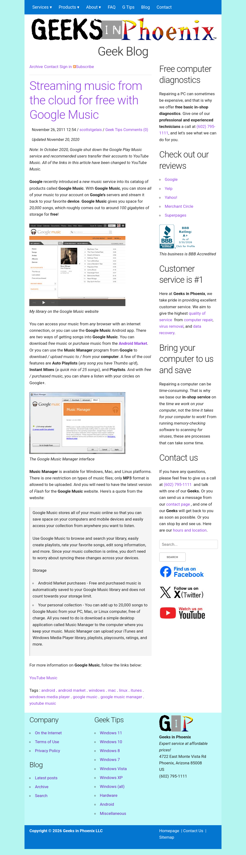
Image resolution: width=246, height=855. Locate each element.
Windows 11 (111, 732)
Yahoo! (171, 197)
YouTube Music (43, 677)
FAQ (111, 7)
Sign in (66, 66)
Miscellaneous (113, 813)
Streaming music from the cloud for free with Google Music (85, 100)
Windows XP (111, 777)
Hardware (108, 795)
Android (107, 804)
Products (67, 7)
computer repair (198, 319)
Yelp (168, 188)
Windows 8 (110, 750)
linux (123, 690)
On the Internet (48, 732)
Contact (164, 7)
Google (171, 179)
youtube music (42, 703)
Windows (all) (112, 786)
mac (112, 690)
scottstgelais (91, 129)
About (92, 7)
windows (97, 690)
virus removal (171, 326)
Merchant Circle (179, 206)
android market (72, 690)
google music (85, 696)
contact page (178, 504)
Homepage (169, 830)
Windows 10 (111, 741)
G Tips (128, 7)
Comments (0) (135, 129)
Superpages (175, 215)
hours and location (190, 530)
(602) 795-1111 (178, 484)
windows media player (49, 696)
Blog (145, 7)
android (48, 690)
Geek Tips (113, 129)
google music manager (121, 696)
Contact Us (193, 830)
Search (41, 795)
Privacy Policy (47, 750)
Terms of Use (47, 741)
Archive (36, 66)
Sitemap (166, 837)
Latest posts (46, 777)
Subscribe (83, 66)
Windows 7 (110, 759)
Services (40, 7)
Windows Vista (113, 768)
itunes (136, 690)
